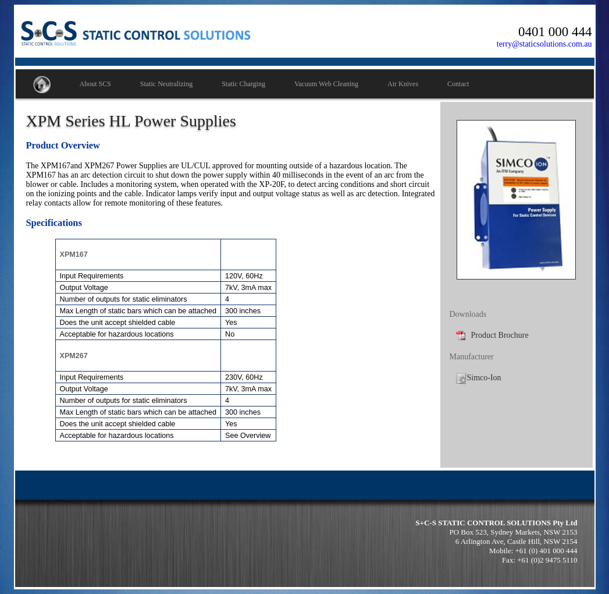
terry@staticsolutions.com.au (544, 44)
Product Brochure (492, 335)
